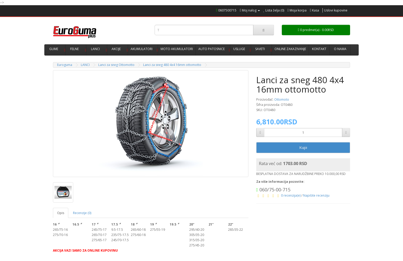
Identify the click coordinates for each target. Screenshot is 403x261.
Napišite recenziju (316, 195)
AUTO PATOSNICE (211, 49)
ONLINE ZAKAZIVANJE (290, 49)
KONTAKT (319, 49)
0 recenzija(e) (291, 195)
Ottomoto (281, 99)
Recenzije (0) (82, 213)
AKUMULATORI (141, 49)
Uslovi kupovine (335, 10)
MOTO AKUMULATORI (177, 49)
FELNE (74, 49)
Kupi (303, 147)
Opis (60, 213)
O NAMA (340, 49)
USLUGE (239, 49)
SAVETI (260, 49)
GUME (53, 49)
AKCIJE (116, 49)
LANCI (95, 49)
